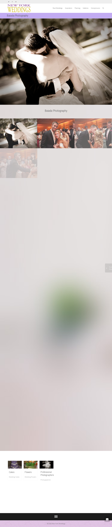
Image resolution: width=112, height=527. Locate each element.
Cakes (11, 472)
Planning (77, 8)
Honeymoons (95, 8)
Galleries (85, 8)
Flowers (28, 472)
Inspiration (68, 8)
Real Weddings (58, 8)
